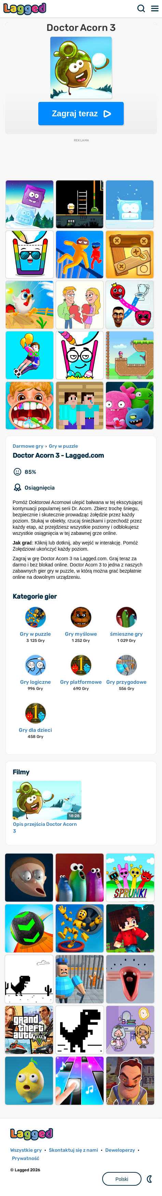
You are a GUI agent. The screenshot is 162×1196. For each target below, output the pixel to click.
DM (150, 1179)
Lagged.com (32, 1134)
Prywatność (25, 1158)
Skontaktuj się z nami (73, 1150)
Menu (155, 8)
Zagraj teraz (75, 113)
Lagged (25, 8)
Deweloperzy (120, 1150)
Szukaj (141, 8)
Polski (122, 1179)
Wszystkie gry (26, 1150)
